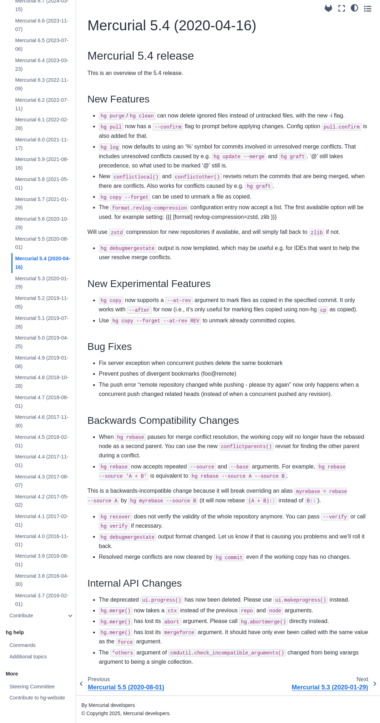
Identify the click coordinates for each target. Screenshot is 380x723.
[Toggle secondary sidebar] (367, 8)
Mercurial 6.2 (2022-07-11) (42, 104)
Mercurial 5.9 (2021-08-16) (42, 163)
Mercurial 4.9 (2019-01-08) (42, 362)
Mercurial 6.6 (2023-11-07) (42, 25)
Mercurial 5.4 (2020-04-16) (42, 263)
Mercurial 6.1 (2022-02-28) (42, 124)
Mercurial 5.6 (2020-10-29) (42, 223)
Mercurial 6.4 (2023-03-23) (42, 64)
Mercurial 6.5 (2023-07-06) (42, 44)
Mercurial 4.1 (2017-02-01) (42, 520)
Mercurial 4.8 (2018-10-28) (42, 382)
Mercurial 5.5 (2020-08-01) (42, 243)
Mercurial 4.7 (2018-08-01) (42, 402)
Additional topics (28, 656)
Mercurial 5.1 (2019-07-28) (42, 322)
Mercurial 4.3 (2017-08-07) (42, 481)
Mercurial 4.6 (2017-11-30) (42, 421)
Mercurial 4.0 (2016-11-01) (42, 540)
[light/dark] (354, 7)
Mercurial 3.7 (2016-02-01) (42, 600)
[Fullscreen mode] (341, 8)
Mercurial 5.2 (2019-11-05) (42, 302)
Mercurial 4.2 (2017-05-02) (42, 501)
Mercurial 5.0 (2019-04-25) (42, 342)
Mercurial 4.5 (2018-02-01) (42, 441)
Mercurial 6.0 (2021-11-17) (42, 144)
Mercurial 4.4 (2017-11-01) (42, 461)
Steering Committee (32, 686)
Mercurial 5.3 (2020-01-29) (42, 283)
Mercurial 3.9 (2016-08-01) (42, 560)
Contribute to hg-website (37, 698)
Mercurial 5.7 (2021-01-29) (42, 203)
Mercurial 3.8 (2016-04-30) (42, 580)
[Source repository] (328, 8)
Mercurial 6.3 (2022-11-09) (42, 84)
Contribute (21, 615)
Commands (22, 645)
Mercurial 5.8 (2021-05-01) (42, 183)
